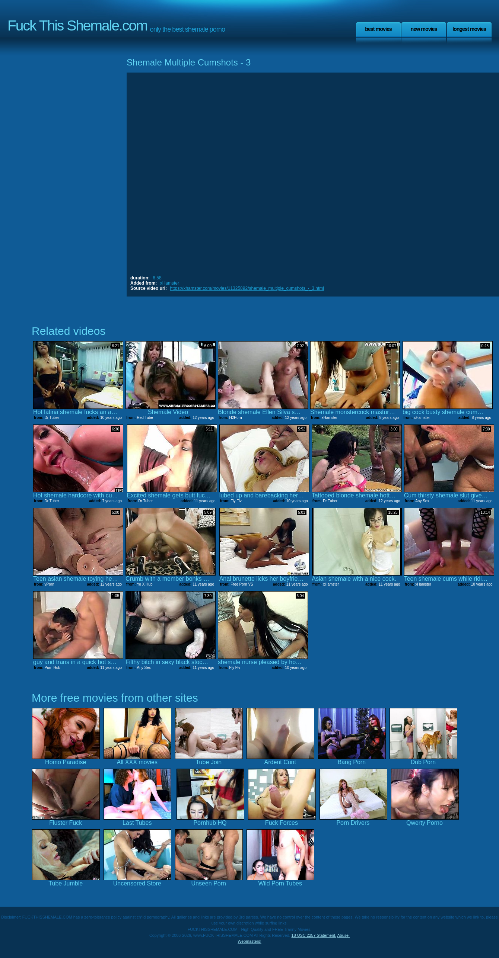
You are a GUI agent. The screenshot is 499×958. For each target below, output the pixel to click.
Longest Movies (469, 29)
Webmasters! (249, 941)
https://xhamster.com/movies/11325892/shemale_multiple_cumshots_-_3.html (247, 288)
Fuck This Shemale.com (77, 25)
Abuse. (343, 935)
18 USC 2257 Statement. (314, 935)
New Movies (423, 29)
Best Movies (378, 29)
